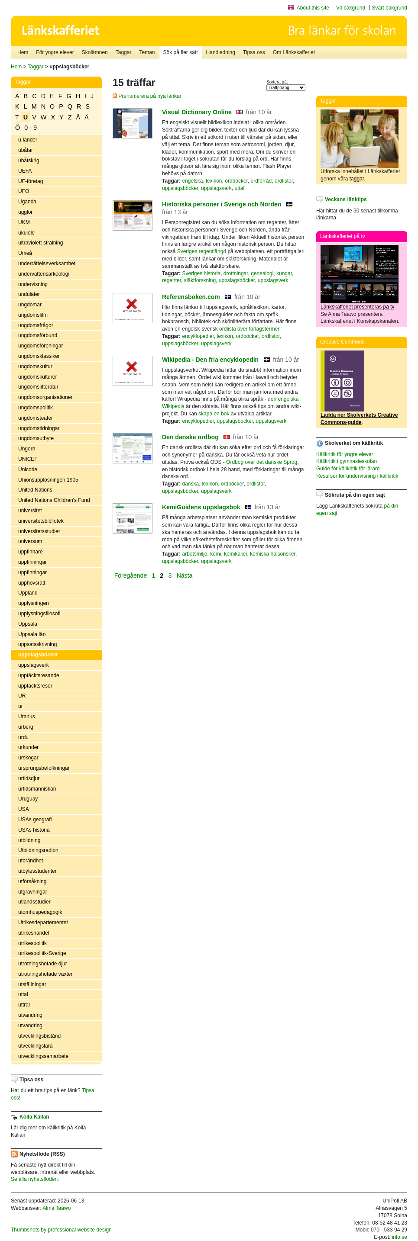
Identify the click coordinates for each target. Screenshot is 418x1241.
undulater (29, 294)
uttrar (24, 1005)
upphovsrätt (31, 583)
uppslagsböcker (38, 655)
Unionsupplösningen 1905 (48, 480)
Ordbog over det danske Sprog (261, 462)
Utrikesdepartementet (43, 922)
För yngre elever (55, 52)
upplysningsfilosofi (39, 614)
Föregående (131, 575)
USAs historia (34, 830)
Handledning (220, 52)
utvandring (30, 1015)
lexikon (214, 181)
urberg (25, 727)
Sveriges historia (201, 273)
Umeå (25, 253)
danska (190, 484)
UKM (24, 222)
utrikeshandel (33, 933)
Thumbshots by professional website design (61, 1230)
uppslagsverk (33, 665)
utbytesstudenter (37, 871)
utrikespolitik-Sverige (42, 953)
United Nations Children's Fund (54, 500)
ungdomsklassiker (39, 356)
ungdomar (30, 305)
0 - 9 (30, 127)
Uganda (27, 202)
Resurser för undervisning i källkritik (357, 476)
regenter (171, 280)
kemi (215, 554)
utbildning (29, 840)
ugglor (25, 212)
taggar (357, 179)
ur (20, 706)
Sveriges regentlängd (201, 251)
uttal (23, 994)
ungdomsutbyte (36, 438)
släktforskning (200, 280)
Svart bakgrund (389, 8)
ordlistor (284, 181)
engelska (192, 181)
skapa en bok (213, 414)
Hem (22, 52)
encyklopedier (198, 336)
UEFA (25, 171)
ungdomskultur (35, 366)
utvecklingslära (35, 1046)
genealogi (262, 273)
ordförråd (261, 181)
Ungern (26, 449)
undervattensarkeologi (43, 274)
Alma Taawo (56, 1208)
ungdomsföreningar (40, 346)
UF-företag (30, 181)
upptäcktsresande (38, 675)
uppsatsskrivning (37, 644)
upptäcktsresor (35, 686)
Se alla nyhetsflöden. (35, 1179)
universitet (30, 511)
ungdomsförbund (37, 335)
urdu (23, 737)
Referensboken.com (191, 296)
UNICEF (28, 459)
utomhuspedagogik (40, 912)
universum (30, 541)
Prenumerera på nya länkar (147, 96)
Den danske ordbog (190, 437)
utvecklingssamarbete (43, 1056)
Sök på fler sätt (180, 52)
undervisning (33, 284)
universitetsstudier (39, 531)
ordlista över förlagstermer (249, 329)
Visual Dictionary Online (197, 112)
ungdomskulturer (37, 377)
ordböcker (236, 181)
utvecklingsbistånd (39, 1036)
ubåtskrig (28, 161)
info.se (399, 1237)
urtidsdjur (28, 778)
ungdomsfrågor (35, 325)
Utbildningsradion (38, 850)
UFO (23, 191)
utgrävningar (32, 892)
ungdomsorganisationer (45, 397)
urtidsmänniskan (37, 789)
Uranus (26, 717)
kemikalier (235, 554)
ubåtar (25, 150)
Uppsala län (31, 634)
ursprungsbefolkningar (44, 768)
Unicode (27, 469)
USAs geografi (35, 820)
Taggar (124, 52)
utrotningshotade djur (42, 964)
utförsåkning (32, 881)
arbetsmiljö (194, 554)
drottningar (236, 273)
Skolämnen (95, 52)
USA (23, 809)
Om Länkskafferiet (294, 52)
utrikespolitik (32, 943)
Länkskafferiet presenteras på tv (358, 307)
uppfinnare (30, 552)
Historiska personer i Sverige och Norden (221, 204)
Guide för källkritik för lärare (348, 469)
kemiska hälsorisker (272, 554)
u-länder (27, 140)
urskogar (28, 758)
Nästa (185, 575)
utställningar (32, 984)
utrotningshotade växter (45, 974)
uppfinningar (32, 562)
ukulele (26, 233)
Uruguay (28, 799)
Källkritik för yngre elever (344, 454)
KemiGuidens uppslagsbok (201, 507)
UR (22, 696)
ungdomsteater (35, 418)
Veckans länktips (346, 199)
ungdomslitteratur (38, 387)
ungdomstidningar (38, 428)
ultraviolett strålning (40, 243)
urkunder (28, 747)
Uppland (28, 593)
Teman (147, 52)
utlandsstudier (34, 902)
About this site (313, 8)
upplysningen (33, 603)
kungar (284, 273)
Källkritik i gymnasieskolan (346, 461)
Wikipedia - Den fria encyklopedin (210, 359)
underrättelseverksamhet (46, 263)
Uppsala (27, 624)
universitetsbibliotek (41, 521)
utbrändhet (30, 861)
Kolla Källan (34, 1117)
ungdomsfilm (33, 315)
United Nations (35, 490)
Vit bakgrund (350, 8)
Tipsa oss (254, 52)
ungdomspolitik (35, 408)
